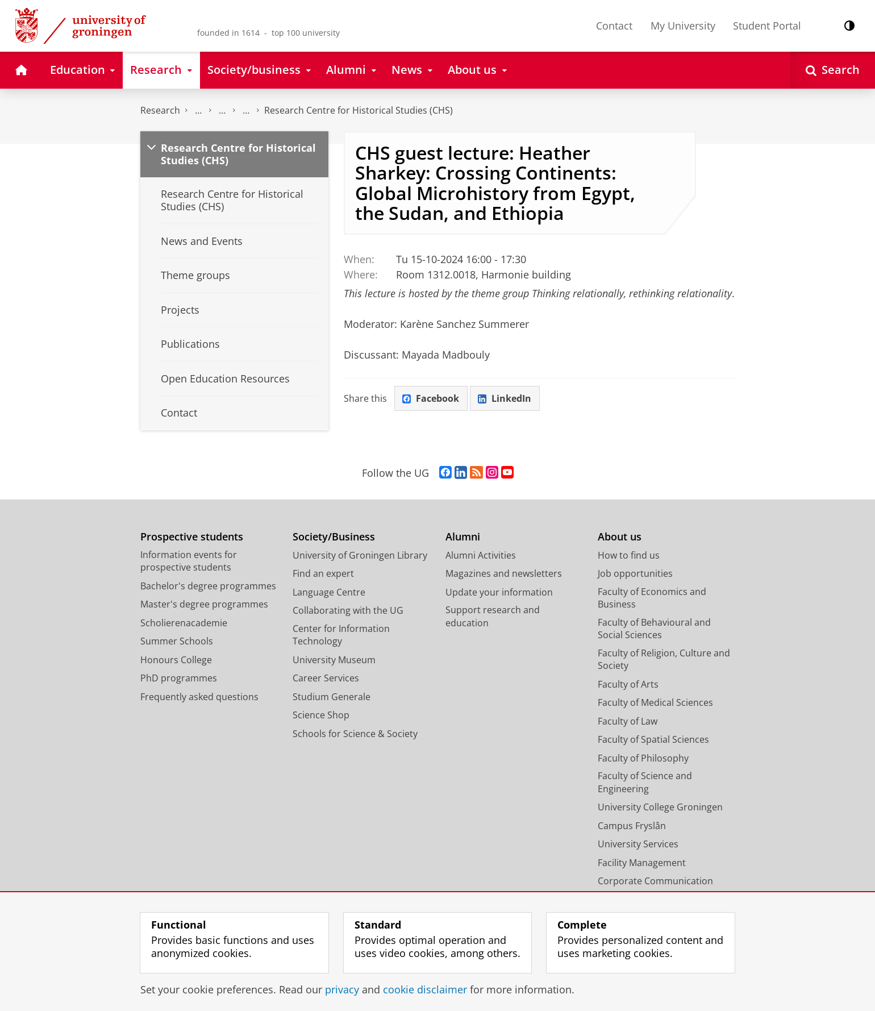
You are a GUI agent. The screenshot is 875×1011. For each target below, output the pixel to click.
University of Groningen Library (360, 555)
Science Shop (321, 715)
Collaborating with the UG (348, 610)
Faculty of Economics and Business (652, 598)
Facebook (430, 398)
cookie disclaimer (425, 989)
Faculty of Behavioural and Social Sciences (654, 629)
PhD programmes (178, 678)
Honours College (176, 660)
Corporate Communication (655, 881)
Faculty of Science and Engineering (645, 782)
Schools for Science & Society (355, 733)
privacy (342, 989)
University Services (638, 844)
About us (619, 536)
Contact (614, 25)
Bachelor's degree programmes (208, 586)
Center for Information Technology (341, 635)
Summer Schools (176, 641)
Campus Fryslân (632, 825)
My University (683, 25)
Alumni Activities (480, 555)
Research (160, 110)
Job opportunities (635, 573)
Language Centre (329, 592)
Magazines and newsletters (503, 573)
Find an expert (323, 573)
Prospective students (191, 536)
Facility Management (642, 862)
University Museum (334, 660)
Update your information (499, 592)
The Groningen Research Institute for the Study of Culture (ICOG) (198, 110)
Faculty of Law (627, 721)
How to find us (629, 555)
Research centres (246, 110)
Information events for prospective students (188, 561)
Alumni (462, 536)
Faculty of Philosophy (643, 758)
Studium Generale (331, 696)
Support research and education (492, 616)
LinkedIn (504, 398)
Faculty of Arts (628, 684)
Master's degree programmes (204, 604)
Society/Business (334, 536)
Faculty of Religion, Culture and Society (664, 659)
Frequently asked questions (199, 696)
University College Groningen (660, 807)
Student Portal (767, 25)
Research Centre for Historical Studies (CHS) (358, 110)
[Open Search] (832, 70)
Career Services (326, 678)
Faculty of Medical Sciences (655, 702)
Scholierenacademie (183, 623)
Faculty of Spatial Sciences (653, 739)
